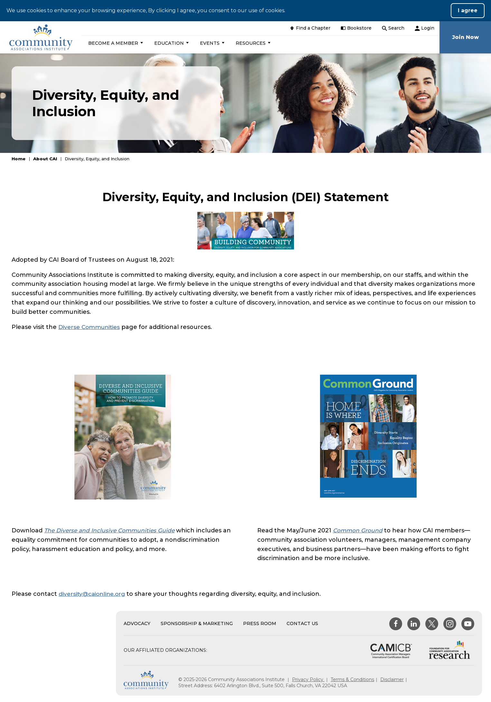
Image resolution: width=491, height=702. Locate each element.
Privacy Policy (308, 679)
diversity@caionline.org (93, 593)
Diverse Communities (90, 327)
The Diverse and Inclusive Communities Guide (111, 530)
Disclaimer (392, 679)
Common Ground (358, 530)
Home (18, 158)
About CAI (45, 158)
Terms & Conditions (352, 679)
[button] (117, 43)
